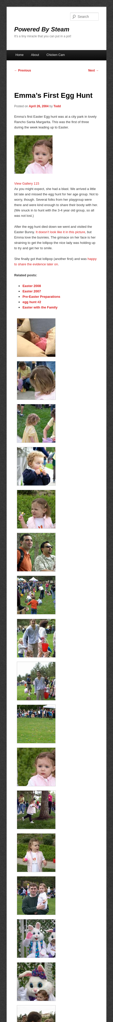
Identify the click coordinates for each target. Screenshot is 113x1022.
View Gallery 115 (26, 183)
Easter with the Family (39, 307)
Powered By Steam (41, 29)
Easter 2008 (31, 286)
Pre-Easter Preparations (41, 297)
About (35, 55)
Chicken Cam (55, 55)
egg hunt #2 (31, 302)
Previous (22, 70)
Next (93, 70)
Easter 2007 (31, 291)
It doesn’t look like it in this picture (60, 232)
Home (20, 55)
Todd (57, 106)
